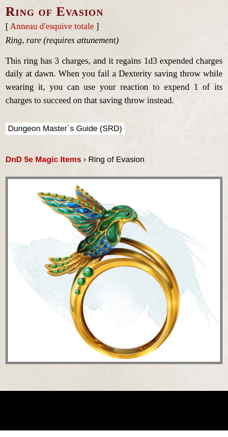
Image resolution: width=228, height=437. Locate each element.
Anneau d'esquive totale (52, 26)
